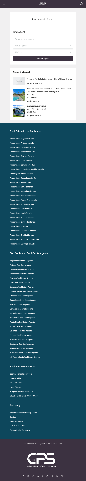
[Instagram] (33, 476)
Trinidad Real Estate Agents (21, 348)
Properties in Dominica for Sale (22, 165)
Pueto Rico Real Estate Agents (22, 322)
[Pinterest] (52, 476)
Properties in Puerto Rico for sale (23, 200)
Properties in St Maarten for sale (23, 222)
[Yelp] (57, 476)
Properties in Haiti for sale (20, 182)
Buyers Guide (15, 378)
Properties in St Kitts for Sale (21, 209)
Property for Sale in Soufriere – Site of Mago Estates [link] (49, 79)
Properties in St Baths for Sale (22, 204)
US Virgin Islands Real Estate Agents (25, 357)
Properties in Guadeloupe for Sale (24, 178)
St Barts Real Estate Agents (21, 326)
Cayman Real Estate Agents (21, 278)
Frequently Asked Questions (21, 391)
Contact (13, 417)
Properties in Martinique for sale (23, 191)
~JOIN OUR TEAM (17, 426)
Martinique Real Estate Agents (22, 313)
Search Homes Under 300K (21, 374)
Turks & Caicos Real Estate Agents (24, 353)
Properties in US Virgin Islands (22, 244)
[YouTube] (48, 476)
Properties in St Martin (19, 226)
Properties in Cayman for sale (22, 156)
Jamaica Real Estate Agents (21, 309)
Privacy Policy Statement (20, 430)
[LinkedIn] (38, 476)
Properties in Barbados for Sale (22, 152)
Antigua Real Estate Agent (20, 265)
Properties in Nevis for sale (21, 213)
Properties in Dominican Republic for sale (27, 169)
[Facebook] (23, 476)
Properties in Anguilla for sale (22, 139)
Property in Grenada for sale (21, 174)
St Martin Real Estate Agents (21, 340)
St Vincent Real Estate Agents (22, 344)
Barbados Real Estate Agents (22, 274)
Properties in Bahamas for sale (22, 147)
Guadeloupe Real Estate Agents (23, 300)
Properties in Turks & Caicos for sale (24, 239)
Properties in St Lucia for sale (22, 218)
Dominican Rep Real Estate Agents (24, 291)
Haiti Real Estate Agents (20, 304)
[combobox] (43, 46)
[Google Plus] (43, 476)
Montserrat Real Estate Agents (22, 318)
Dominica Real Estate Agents (22, 287)
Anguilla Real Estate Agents (21, 261)
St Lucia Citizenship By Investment (24, 396)
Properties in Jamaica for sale (22, 187)
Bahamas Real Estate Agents (22, 269)
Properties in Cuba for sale (21, 160)
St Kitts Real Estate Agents (21, 331)
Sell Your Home (16, 383)
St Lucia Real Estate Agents (21, 335)
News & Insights (16, 421)
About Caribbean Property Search (23, 413)
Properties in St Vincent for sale (23, 231)
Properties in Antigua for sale (22, 143)
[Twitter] (28, 476)
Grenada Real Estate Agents (21, 296)
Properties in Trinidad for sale (22, 235)
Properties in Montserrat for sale (23, 196)
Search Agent (43, 58)
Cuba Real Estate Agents (20, 283)
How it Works (15, 387)
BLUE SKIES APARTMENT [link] (36, 106)
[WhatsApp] (62, 476)
